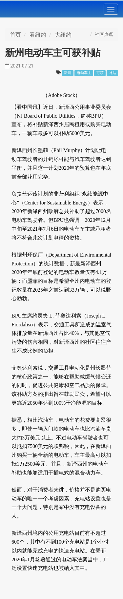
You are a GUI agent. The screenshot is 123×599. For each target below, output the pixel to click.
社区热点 (104, 34)
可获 (100, 73)
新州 (67, 73)
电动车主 (84, 73)
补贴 (112, 73)
